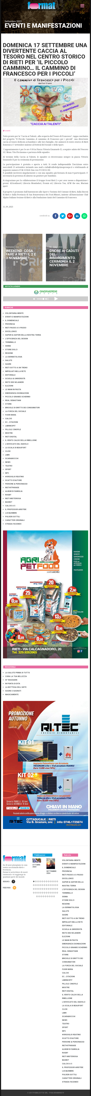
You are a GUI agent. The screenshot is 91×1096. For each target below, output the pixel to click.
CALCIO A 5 (9, 506)
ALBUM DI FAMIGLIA (13, 491)
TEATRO (7, 466)
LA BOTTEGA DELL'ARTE (15, 687)
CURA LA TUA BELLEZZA (15, 676)
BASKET (7, 502)
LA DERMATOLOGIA (12, 357)
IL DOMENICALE (11, 320)
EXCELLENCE (10, 331)
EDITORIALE (9, 375)
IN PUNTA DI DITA (11, 684)
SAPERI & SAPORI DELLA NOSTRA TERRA (22, 335)
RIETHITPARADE (11, 487)
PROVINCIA (9, 324)
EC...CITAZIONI (10, 422)
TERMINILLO (9, 342)
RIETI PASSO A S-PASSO (14, 328)
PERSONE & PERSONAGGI (15, 484)
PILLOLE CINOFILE (12, 429)
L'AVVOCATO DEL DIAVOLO (15, 444)
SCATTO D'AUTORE (12, 480)
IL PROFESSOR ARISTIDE (14, 509)
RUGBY (7, 495)
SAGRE (7, 364)
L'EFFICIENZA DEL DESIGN (15, 339)
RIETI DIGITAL (10, 437)
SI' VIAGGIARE (10, 680)
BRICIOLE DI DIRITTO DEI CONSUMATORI (21, 408)
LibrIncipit (9, 426)
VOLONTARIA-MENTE (13, 313)
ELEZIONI (8, 386)
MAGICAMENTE (11, 694)
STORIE (7, 404)
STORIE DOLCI (10, 350)
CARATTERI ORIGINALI (14, 520)
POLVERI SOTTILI (11, 517)
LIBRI (6, 455)
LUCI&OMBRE (10, 513)
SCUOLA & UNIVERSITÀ (14, 378)
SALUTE (7, 360)
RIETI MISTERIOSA (12, 498)
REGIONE (8, 353)
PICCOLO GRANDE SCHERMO (16, 397)
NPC (6, 473)
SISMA (7, 346)
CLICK (6, 451)
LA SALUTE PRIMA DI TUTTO (16, 673)
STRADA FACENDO (12, 524)
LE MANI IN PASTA (12, 389)
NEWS (6, 462)
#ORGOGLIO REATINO (13, 477)
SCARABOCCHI (10, 458)
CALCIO (7, 419)
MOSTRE (8, 433)
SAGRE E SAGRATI (12, 691)
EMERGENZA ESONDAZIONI (16, 393)
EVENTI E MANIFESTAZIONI (16, 317)
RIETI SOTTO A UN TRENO (15, 368)
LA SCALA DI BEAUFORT (14, 448)
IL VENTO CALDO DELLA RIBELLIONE (20, 440)
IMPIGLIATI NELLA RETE (14, 371)
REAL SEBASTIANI (12, 400)
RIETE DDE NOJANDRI (13, 382)
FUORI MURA (9, 415)
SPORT (7, 469)
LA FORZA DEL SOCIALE (14, 411)
